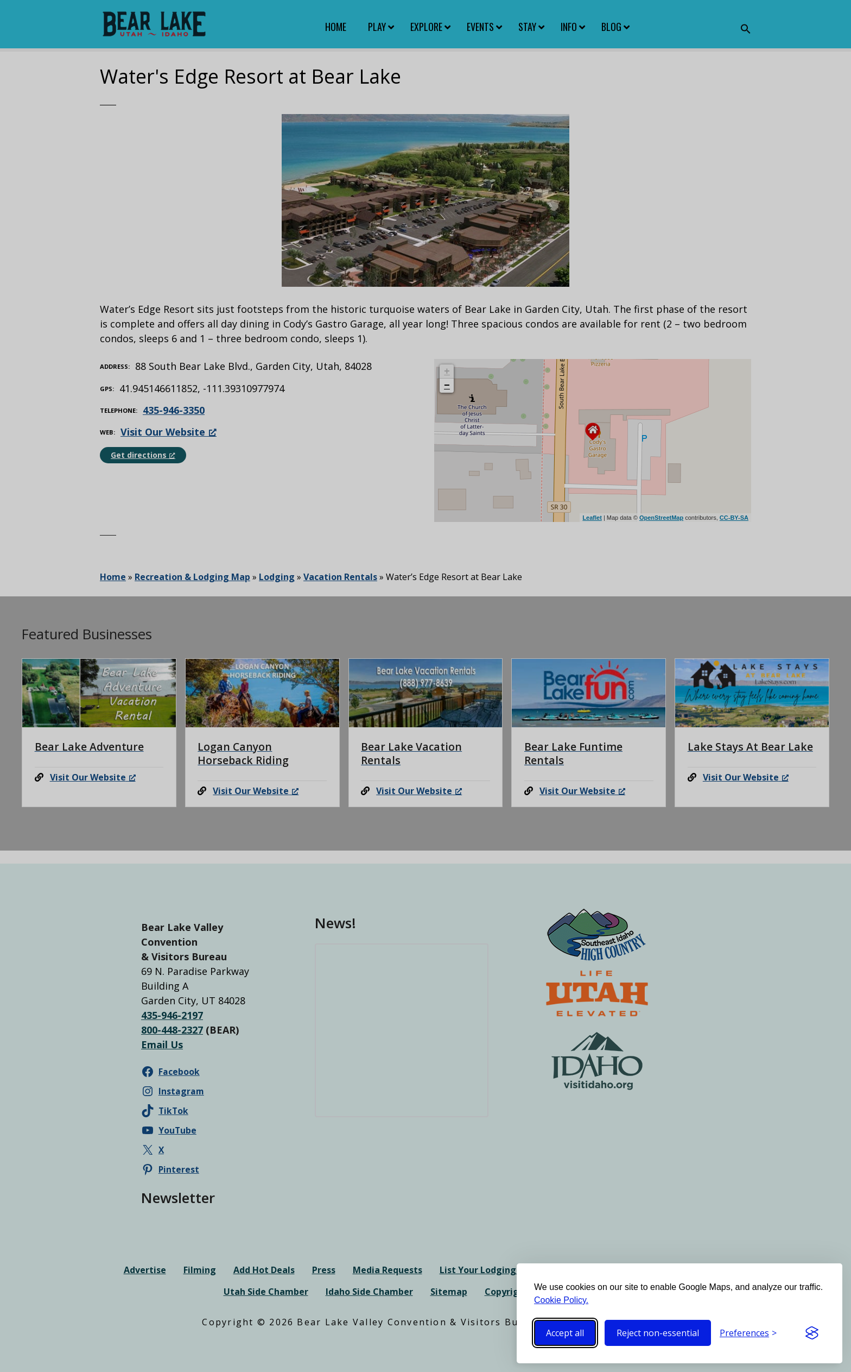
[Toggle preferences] (748, 1332)
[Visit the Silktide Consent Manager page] (812, 1333)
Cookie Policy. (561, 1300)
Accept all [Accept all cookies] (565, 1333)
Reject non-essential (658, 1333)
